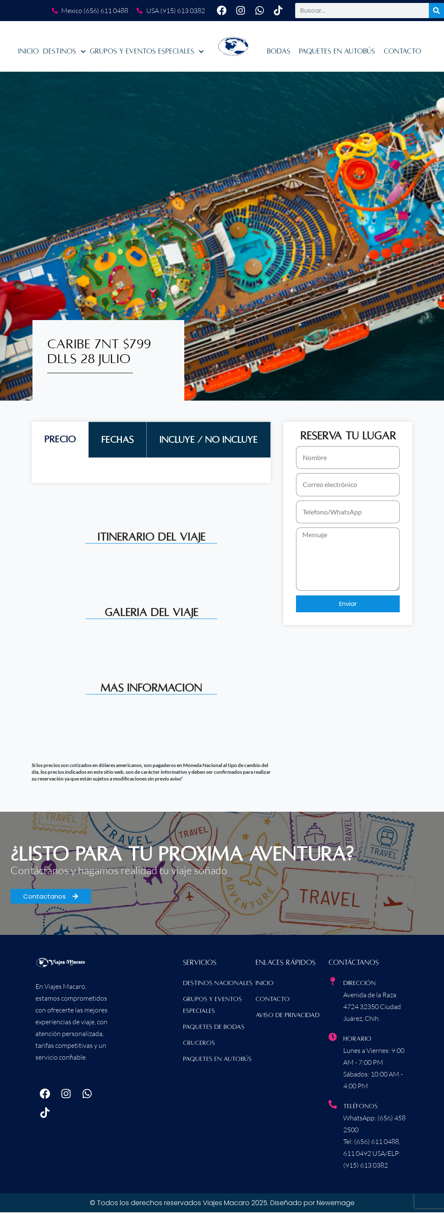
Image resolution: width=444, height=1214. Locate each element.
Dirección (359, 985)
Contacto (402, 53)
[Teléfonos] (332, 1106)
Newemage (336, 1204)
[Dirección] (332, 983)
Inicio (28, 53)
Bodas (279, 53)
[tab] (60, 441)
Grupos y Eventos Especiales (147, 54)
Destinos (64, 54)
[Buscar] (436, 11)
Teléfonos (360, 1108)
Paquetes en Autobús (337, 53)
